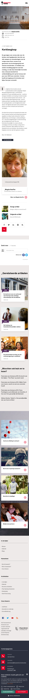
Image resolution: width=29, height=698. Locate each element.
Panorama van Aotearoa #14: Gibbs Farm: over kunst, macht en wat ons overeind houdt (13, 384)
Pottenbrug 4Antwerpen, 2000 (11, 669)
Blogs (3, 551)
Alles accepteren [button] (8, 691)
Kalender (3, 549)
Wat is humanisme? (6, 566)
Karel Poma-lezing (6, 593)
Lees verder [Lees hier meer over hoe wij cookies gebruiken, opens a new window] (10, 683)
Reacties (7, 37)
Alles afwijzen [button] (22, 691)
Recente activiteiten (6, 586)
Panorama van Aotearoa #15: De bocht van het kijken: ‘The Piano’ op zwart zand (14, 377)
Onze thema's (5, 569)
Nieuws (3, 546)
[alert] (14, 685)
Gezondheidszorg (5, 611)
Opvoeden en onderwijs (7, 609)
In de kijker (4, 582)
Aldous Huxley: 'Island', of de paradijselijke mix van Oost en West (14, 399)
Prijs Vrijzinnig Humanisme (7, 589)
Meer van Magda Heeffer (17, 197)
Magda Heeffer (16, 31)
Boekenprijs (4, 591)
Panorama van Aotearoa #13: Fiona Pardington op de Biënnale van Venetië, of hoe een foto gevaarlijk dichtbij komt (14, 392)
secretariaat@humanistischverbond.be (16, 663)
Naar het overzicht (9, 17)
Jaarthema (4, 607)
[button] (14, 695)
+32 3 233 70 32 (10, 657)
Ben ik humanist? (5, 564)
